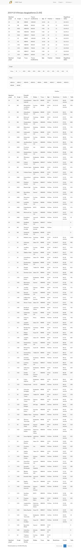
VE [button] (67, 71)
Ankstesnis (59, 546)
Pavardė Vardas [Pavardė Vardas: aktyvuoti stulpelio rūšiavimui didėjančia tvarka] (26, 96)
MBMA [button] (39, 82)
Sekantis (69, 546)
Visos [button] (11, 71)
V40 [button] (53, 71)
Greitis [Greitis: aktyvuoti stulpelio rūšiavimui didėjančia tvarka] (65, 97)
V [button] (19, 71)
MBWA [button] (12, 85)
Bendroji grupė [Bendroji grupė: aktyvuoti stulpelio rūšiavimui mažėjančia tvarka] (11, 17)
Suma (54, 2)
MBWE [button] (18, 85)
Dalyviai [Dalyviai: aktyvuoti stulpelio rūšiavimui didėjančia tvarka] (58, 18)
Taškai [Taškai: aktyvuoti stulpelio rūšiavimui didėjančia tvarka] (72, 97)
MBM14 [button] (12, 82)
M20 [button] (24, 71)
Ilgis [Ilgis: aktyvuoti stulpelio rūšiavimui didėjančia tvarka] (43, 18)
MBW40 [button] (59, 82)
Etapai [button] (61, 2)
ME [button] (44, 71)
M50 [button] (34, 71)
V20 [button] (48, 71)
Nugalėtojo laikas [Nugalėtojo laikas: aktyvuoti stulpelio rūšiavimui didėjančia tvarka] (67, 17)
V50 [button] (58, 71)
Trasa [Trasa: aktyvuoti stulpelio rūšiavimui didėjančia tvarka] (26, 18)
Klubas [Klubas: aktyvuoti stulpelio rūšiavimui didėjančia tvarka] (35, 97)
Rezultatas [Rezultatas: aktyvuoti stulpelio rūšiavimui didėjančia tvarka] (56, 97)
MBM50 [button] (33, 82)
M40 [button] (29, 71)
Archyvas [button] (69, 2)
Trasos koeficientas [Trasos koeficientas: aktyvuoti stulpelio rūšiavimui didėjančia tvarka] (34, 17)
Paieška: (64, 91)
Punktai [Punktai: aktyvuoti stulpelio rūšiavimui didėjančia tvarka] (50, 18)
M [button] (16, 71)
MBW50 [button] (66, 82)
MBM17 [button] (19, 82)
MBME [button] (45, 82)
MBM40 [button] (26, 82)
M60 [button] (39, 71)
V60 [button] (63, 71)
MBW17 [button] (52, 82)
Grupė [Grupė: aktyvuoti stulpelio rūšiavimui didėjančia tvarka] (19, 18)
